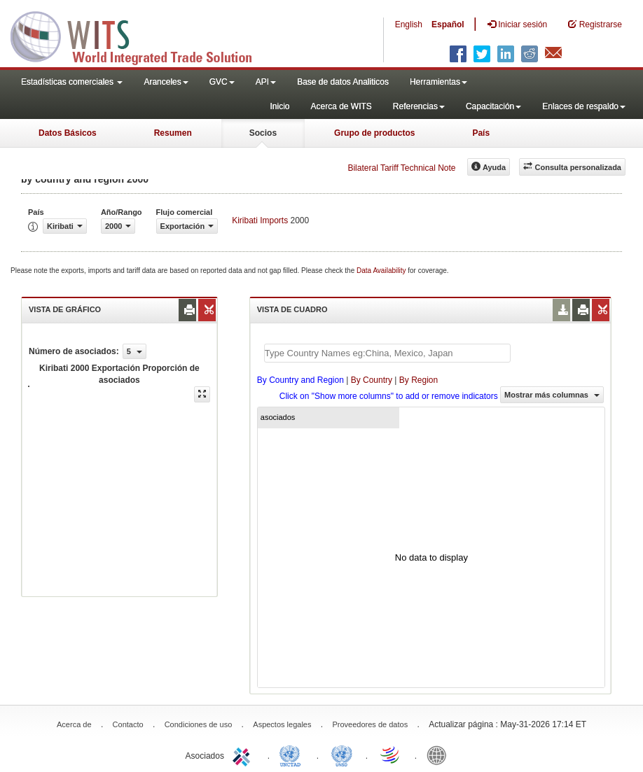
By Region (418, 380)
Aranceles (166, 82)
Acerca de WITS (340, 106)
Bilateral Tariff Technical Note (401, 168)
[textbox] (387, 353)
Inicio (279, 106)
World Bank (440, 755)
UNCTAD (293, 755)
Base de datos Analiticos (343, 82)
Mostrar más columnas (552, 395)
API (266, 82)
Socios (263, 133)
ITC (244, 755)
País (481, 133)
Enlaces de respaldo (583, 106)
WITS (140, 35)
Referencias (419, 106)
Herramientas (438, 82)
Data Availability (382, 270)
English (408, 24)
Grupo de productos (374, 133)
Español (447, 24)
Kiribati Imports (260, 220)
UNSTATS (342, 755)
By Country (371, 380)
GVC (222, 82)
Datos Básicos (68, 133)
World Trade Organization (391, 755)
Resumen (173, 133)
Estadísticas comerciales (72, 82)
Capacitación (493, 106)
